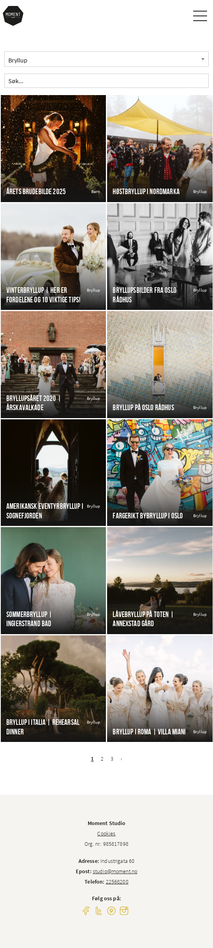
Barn (95, 191)
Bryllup (200, 191)
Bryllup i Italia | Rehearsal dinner (42, 727)
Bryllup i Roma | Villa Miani (149, 732)
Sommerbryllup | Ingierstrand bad (29, 619)
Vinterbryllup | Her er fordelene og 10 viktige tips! (43, 295)
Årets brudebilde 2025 (36, 191)
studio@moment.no (115, 871)
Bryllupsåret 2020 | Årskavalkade (33, 403)
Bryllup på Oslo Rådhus (143, 407)
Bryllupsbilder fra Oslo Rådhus (144, 295)
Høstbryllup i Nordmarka (146, 191)
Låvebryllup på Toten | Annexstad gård (143, 619)
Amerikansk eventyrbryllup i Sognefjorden (44, 511)
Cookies (106, 833)
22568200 (117, 881)
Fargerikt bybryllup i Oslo (148, 516)
